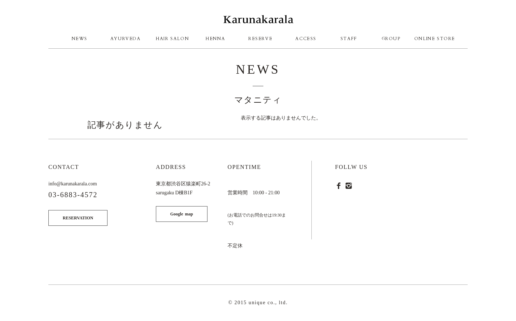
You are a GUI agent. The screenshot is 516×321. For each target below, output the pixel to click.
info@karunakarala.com (72, 183)
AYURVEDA (125, 39)
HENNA (215, 39)
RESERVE (260, 39)
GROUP (391, 39)
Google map (181, 214)
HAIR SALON (172, 39)
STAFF (348, 39)
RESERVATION (78, 217)
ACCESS (305, 39)
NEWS (79, 39)
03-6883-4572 (72, 195)
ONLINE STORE (434, 39)
